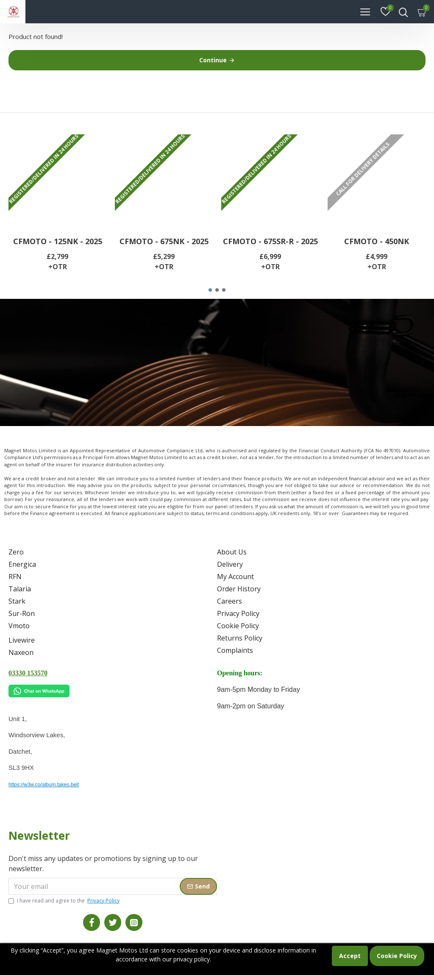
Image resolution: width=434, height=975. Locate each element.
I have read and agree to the (64, 901)
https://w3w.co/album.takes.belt (43, 785)
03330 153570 (27, 673)
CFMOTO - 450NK (376, 241)
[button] (210, 290)
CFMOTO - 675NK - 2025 (164, 241)
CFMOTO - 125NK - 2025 (57, 241)
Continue (213, 60)
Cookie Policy (397, 956)
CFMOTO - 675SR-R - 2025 (270, 241)
